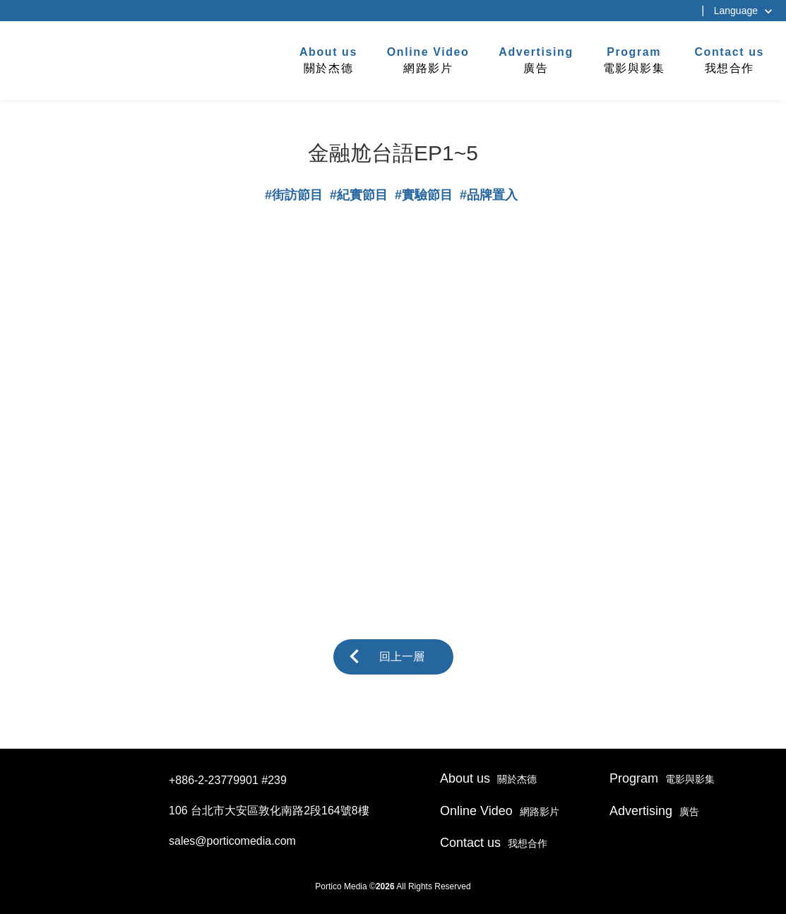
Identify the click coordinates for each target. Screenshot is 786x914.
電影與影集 (634, 59)
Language (736, 10)
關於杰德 (328, 59)
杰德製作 (57, 58)
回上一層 (401, 657)
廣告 (536, 59)
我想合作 (729, 59)
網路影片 (428, 59)
